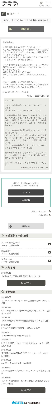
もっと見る (26, 283)
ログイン (41, 6)
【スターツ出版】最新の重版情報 (16, 335)
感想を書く (26, 29)
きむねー (30, 96)
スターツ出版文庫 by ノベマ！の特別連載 (10, 244)
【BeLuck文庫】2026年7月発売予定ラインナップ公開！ (25, 321)
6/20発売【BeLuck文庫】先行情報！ (17, 363)
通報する (26, 226)
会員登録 (26, 200)
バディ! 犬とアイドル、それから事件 (19, 20)
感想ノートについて (39, 211)
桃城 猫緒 (42, 20)
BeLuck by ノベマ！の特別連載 (10, 252)
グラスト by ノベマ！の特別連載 (10, 260)
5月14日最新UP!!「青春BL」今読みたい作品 (20, 328)
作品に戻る (43, 215)
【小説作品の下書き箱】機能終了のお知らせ (20, 276)
